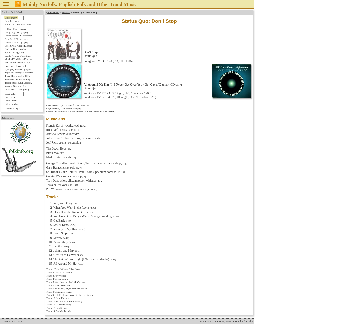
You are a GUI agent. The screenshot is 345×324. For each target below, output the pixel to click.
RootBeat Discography (16, 65)
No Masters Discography (17, 62)
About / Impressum (12, 321)
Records (66, 12)
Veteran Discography (15, 86)
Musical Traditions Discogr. (19, 59)
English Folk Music (12, 12)
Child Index (11, 97)
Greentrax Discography (16, 42)
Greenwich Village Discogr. (18, 45)
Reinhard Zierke (244, 321)
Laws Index (11, 100)
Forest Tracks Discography (18, 35)
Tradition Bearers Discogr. (18, 79)
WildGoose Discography (17, 89)
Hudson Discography (15, 49)
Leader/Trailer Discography (18, 55)
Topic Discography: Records (19, 72)
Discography (11, 17)
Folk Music (53, 12)
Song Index (10, 93)
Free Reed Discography (16, 39)
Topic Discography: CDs (17, 76)
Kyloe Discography (14, 52)
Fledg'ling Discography (16, 32)
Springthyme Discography (18, 69)
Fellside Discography (15, 29)
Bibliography (11, 104)
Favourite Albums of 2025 (18, 24)
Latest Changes (12, 108)
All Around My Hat (96, 84)
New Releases (12, 21)
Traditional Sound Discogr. (18, 82)
